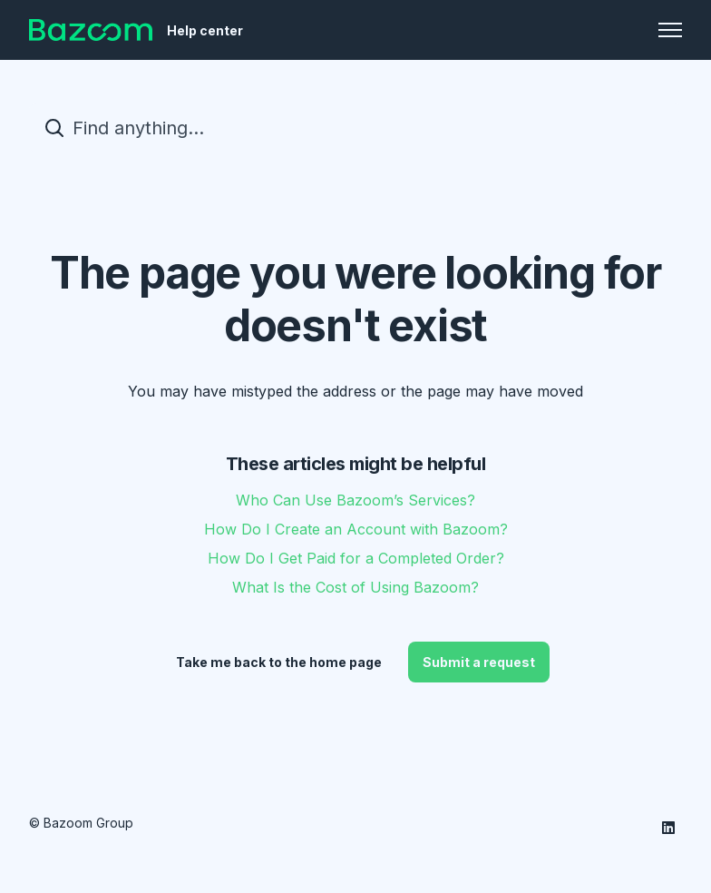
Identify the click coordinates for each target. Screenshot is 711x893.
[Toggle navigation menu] (670, 30)
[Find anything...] (355, 127)
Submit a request (479, 662)
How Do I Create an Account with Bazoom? (356, 529)
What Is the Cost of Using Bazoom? (355, 587)
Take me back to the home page (279, 662)
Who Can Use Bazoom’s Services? (355, 500)
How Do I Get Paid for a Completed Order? (356, 558)
